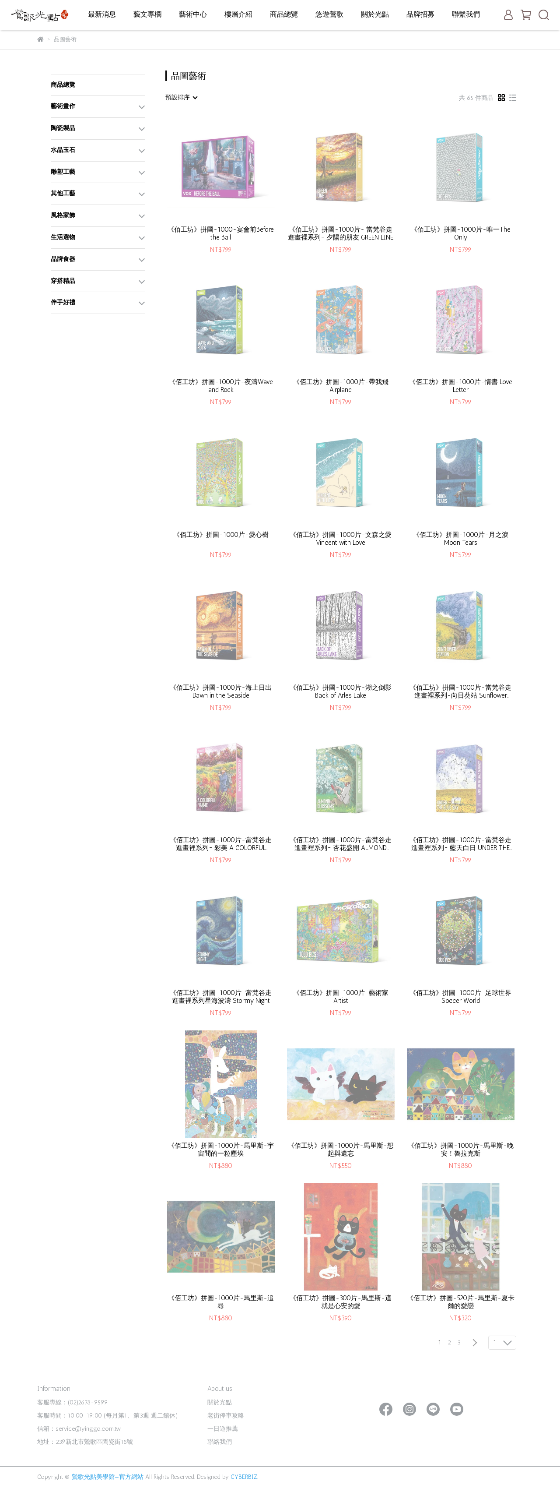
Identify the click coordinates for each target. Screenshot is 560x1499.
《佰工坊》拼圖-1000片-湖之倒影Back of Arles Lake (341, 691)
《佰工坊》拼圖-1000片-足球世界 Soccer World (460, 997)
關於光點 (375, 14)
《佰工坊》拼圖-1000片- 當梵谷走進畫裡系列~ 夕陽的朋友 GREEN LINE (340, 233)
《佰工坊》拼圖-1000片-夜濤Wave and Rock (221, 386)
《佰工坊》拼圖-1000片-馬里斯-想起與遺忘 (341, 1149)
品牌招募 (420, 14)
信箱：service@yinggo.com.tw (79, 1428)
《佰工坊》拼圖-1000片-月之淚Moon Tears (460, 539)
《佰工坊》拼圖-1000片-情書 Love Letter (460, 386)
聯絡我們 (219, 1442)
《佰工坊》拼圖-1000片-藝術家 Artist (340, 997)
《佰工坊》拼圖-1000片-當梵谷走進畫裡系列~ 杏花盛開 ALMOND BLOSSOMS (341, 844)
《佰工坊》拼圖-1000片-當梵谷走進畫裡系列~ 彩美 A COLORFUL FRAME (221, 844)
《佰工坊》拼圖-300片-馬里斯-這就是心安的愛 (341, 1302)
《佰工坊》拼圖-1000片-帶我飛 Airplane (340, 386)
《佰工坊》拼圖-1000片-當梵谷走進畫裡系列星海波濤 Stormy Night (221, 997)
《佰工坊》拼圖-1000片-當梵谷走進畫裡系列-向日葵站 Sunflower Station (460, 691)
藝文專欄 (147, 14)
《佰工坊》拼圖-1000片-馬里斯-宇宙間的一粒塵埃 (221, 1149)
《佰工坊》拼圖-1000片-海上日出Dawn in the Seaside (221, 691)
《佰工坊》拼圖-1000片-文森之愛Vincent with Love (341, 539)
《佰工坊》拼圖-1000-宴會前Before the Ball (221, 233)
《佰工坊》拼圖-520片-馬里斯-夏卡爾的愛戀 (460, 1302)
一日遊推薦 (222, 1428)
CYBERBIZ (244, 1477)
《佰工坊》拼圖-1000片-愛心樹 (221, 535)
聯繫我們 (466, 14)
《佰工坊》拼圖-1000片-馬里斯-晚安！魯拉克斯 (461, 1149)
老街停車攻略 (225, 1415)
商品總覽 (284, 14)
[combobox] (181, 98)
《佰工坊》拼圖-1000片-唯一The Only (461, 233)
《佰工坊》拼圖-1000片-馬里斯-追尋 (221, 1302)
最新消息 (102, 14)
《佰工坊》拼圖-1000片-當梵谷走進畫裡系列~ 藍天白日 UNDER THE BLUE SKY (460, 844)
